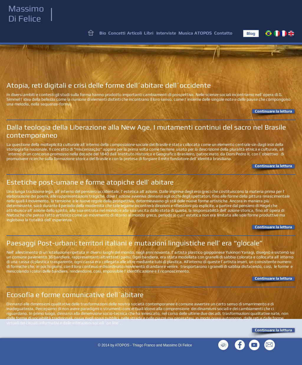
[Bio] (103, 33)
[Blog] (251, 33)
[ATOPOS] (203, 33)
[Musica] (185, 33)
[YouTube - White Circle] (254, 345)
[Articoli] (134, 33)
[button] (273, 111)
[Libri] (148, 33)
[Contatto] (223, 33)
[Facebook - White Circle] (240, 345)
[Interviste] (166, 33)
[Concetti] (116, 33)
